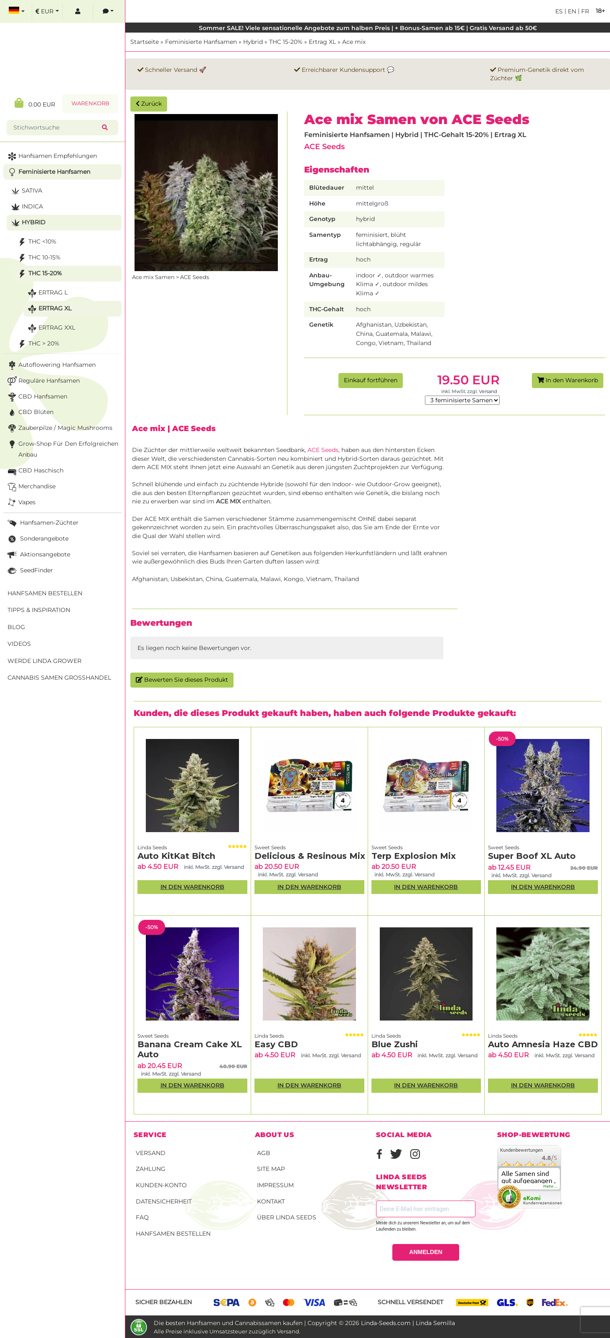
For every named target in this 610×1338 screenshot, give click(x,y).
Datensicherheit (164, 1201)
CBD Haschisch (35, 471)
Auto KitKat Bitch (176, 856)
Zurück (149, 103)
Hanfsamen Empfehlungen (51, 156)
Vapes (21, 502)
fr (584, 11)
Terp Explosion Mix (413, 856)
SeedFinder (29, 570)
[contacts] (108, 11)
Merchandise (31, 487)
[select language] (17, 11)
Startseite (144, 42)
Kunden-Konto (161, 1185)
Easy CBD (276, 1044)
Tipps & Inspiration (39, 610)
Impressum (275, 1185)
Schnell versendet (410, 1302)
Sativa (25, 191)
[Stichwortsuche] (56, 127)
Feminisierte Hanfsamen (201, 42)
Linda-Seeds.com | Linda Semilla (408, 1323)
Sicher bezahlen (163, 1302)
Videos (19, 643)
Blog (16, 627)
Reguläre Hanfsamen (43, 381)
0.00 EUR (35, 103)
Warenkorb (90, 103)
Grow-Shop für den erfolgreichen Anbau (62, 448)
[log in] (78, 11)
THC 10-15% (38, 258)
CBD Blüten (29, 412)
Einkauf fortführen (370, 380)
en (571, 11)
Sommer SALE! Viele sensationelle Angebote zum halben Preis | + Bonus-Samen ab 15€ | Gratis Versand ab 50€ (368, 28)
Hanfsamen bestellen (173, 1233)
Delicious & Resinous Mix (309, 856)
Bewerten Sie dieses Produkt (182, 679)
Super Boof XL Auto (532, 856)
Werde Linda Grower (44, 661)
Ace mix (354, 42)
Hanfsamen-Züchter (42, 523)
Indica (26, 207)
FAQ (142, 1217)
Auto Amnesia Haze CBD (543, 1044)
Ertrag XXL (50, 328)
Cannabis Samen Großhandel (59, 677)
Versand (150, 1153)
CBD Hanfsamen (36, 397)
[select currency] (47, 11)
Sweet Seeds (270, 847)
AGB (263, 1153)
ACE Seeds (324, 146)
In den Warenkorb (567, 380)
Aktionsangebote (38, 555)
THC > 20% (37, 344)
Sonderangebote (37, 539)
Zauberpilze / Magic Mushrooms (59, 428)
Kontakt (271, 1201)
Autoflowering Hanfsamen (51, 365)
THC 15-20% (285, 42)
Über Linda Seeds (286, 1217)
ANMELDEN (425, 1252)
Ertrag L (47, 293)
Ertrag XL (322, 42)
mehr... (551, 1186)
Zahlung (150, 1169)
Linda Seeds (152, 847)
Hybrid (253, 42)
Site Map (271, 1169)
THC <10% (36, 242)
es (559, 11)
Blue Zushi (394, 1044)
